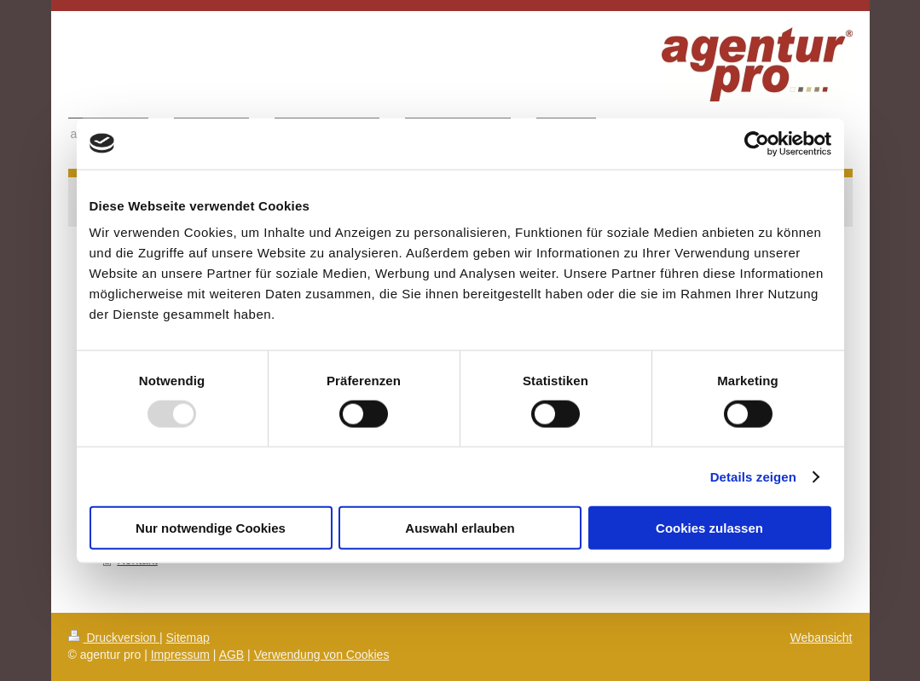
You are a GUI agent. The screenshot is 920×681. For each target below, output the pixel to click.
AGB (232, 654)
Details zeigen (753, 476)
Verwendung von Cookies (322, 654)
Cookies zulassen (709, 528)
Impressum (180, 654)
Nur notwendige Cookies (211, 528)
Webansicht (821, 637)
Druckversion (113, 637)
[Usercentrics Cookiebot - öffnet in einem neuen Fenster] (756, 143)
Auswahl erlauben (459, 528)
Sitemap (188, 637)
